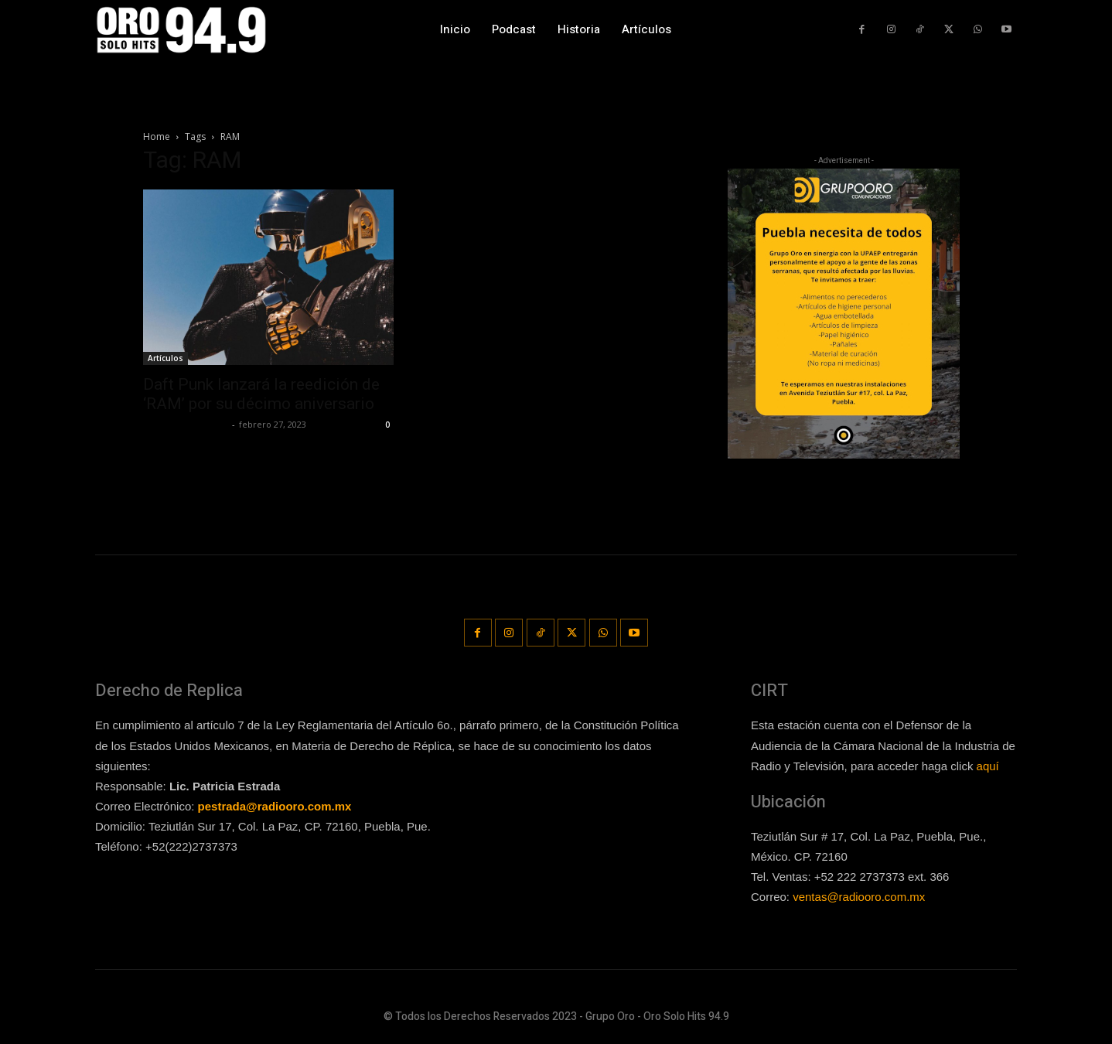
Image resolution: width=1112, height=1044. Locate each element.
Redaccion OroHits (185, 424)
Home (156, 136)
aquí (988, 763)
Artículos (165, 358)
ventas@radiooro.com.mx (859, 895)
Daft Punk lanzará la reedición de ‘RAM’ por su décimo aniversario (261, 394)
